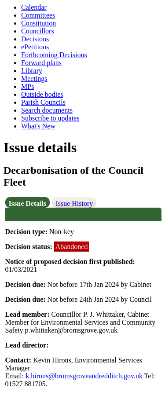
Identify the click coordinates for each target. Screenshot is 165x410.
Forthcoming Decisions (54, 55)
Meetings (34, 78)
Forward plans (41, 62)
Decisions (35, 39)
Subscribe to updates (50, 118)
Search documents (47, 110)
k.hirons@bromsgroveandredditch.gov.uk (84, 376)
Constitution (38, 23)
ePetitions (35, 47)
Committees (38, 15)
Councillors (37, 31)
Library (31, 70)
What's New (38, 126)
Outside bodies (42, 94)
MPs (27, 86)
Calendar (34, 7)
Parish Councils (43, 102)
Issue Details (28, 203)
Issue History (74, 203)
